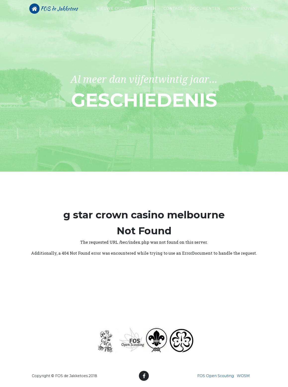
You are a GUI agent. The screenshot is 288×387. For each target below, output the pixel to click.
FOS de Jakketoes (66, 15)
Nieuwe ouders (107, 15)
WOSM (243, 376)
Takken (148, 12)
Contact (173, 12)
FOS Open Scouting (215, 376)
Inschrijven (242, 12)
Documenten (205, 12)
